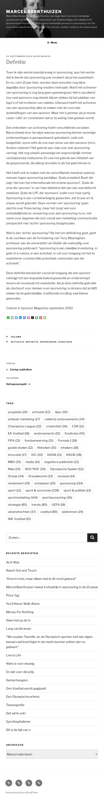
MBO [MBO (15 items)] (14, 462)
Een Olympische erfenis (22, 696)
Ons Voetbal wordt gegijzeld (26, 688)
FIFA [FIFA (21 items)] (14, 440)
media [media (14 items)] (32, 462)
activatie (17, 342)
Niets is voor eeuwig (20, 663)
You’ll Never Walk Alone (22, 603)
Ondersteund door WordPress (21, 792)
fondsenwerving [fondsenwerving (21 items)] (39, 440)
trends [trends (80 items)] (39, 504)
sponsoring (48, 342)
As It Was (12, 562)
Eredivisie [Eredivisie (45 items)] (75, 433)
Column (16, 337)
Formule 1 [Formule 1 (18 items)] (67, 440)
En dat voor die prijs (20, 672)
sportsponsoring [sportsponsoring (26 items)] (57, 497)
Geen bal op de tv (18, 620)
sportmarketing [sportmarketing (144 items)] (23, 497)
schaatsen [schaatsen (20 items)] (44, 483)
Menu (52, 42)
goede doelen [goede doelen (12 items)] (20, 447)
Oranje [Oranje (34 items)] (16, 476)
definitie (32, 342)
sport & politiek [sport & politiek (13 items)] (77, 490)
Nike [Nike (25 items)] (14, 469)
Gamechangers (17, 680)
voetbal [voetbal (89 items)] (48, 512)
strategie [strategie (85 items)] (17, 504)
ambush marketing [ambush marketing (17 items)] (24, 419)
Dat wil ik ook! (15, 713)
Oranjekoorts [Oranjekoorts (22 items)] (40, 476)
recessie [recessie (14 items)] (66, 476)
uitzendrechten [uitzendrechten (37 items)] (22, 512)
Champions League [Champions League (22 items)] (24, 426)
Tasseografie (15, 705)
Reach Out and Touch (21, 570)
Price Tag (12, 595)
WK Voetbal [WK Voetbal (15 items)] (19, 519)
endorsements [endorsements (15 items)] (47, 433)
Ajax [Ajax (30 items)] (61, 412)
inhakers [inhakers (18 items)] (69, 447)
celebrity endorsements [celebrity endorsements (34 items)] (64, 419)
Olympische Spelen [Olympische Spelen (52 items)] (67, 469)
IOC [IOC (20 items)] (37, 455)
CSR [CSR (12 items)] (78, 426)
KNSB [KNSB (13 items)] (54, 455)
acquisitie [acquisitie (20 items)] (18, 412)
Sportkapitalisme (18, 721)
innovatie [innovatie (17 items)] (17, 455)
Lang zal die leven (18, 628)
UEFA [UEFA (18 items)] (58, 504)
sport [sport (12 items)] (14, 490)
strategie (65, 342)
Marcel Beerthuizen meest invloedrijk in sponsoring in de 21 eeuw (52, 587)
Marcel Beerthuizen (34, 11)
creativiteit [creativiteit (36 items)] (57, 426)
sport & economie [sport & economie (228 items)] (42, 490)
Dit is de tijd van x (18, 730)
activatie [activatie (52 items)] (41, 412)
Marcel (46, 56)
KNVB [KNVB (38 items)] (74, 455)
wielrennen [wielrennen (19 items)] (72, 512)
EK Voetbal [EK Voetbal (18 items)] (18, 433)
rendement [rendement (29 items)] (19, 483)
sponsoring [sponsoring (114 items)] (71, 483)
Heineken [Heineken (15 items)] (46, 447)
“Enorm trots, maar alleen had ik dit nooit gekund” (41, 579)
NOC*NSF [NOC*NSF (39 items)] (35, 469)
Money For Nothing (20, 612)
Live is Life (13, 655)
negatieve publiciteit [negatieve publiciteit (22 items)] (61, 462)
